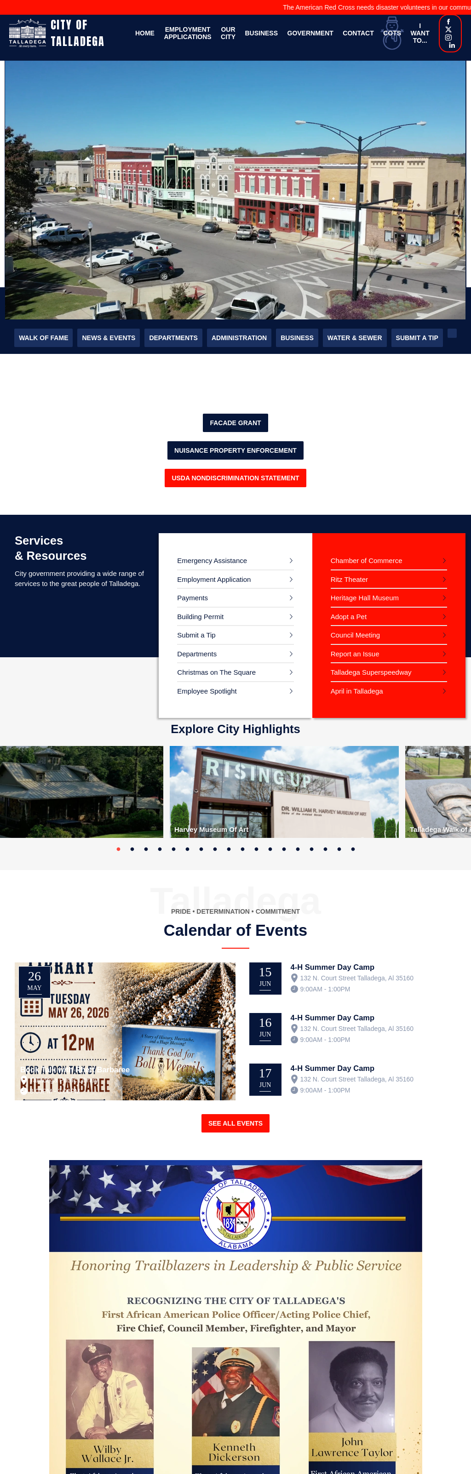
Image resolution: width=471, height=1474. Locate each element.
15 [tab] (311, 849)
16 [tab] (325, 849)
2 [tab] (132, 849)
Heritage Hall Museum (365, 598)
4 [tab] (159, 849)
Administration (239, 337)
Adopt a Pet (349, 616)
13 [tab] (283, 849)
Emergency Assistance (212, 560)
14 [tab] (297, 849)
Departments (173, 337)
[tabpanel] (284, 792)
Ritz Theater (349, 579)
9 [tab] (228, 849)
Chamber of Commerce (366, 560)
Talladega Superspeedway (371, 672)
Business (261, 33)
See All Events (235, 1123)
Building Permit (200, 616)
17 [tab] (339, 849)
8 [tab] (214, 849)
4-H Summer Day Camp (332, 967)
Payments (192, 598)
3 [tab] (145, 849)
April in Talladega (357, 691)
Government (310, 33)
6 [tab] (187, 849)
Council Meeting (355, 635)
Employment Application (214, 579)
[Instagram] (448, 38)
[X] (448, 30)
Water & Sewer (354, 337)
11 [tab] (256, 849)
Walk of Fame (43, 337)
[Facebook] (448, 22)
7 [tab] (201, 849)
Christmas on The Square (216, 672)
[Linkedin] (452, 46)
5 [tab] (173, 849)
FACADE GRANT (235, 423)
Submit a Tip (417, 337)
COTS (392, 33)
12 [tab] (270, 849)
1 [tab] (118, 849)
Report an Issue (355, 654)
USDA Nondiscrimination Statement (235, 478)
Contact (358, 33)
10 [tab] (242, 849)
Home (145, 33)
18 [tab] (352, 849)
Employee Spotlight (206, 691)
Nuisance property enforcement (235, 450)
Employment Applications (187, 33)
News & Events (108, 337)
